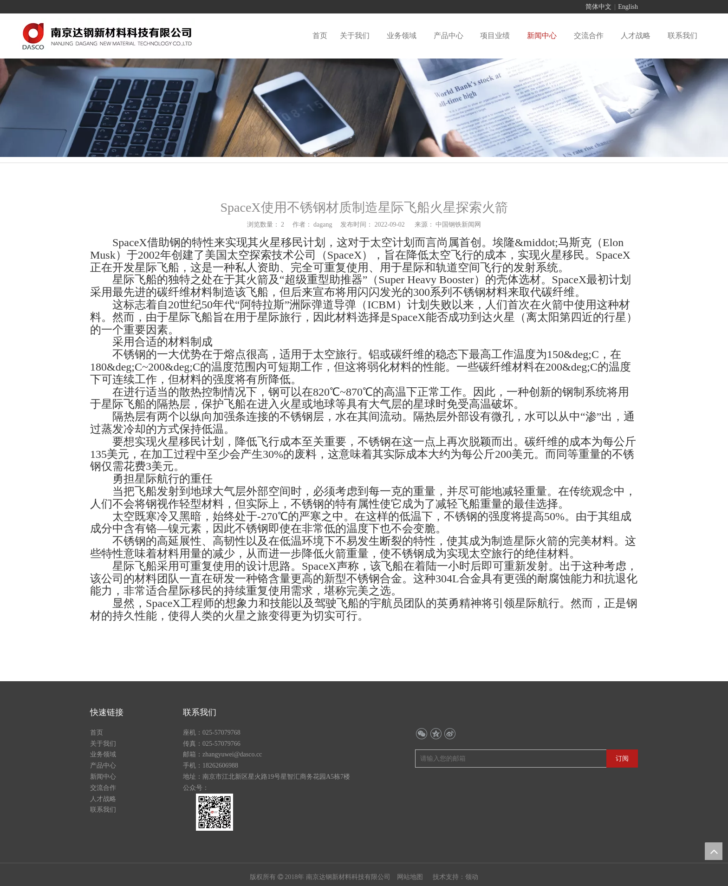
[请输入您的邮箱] (455, 758)
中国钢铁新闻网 (458, 224)
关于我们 (103, 743)
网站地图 (411, 876)
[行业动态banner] (364, 108)
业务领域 (103, 754)
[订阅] (622, 758)
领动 (471, 876)
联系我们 (103, 809)
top (713, 851)
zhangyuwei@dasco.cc (232, 754)
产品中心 (103, 765)
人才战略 (103, 798)
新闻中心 (103, 776)
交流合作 (103, 787)
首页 (96, 732)
